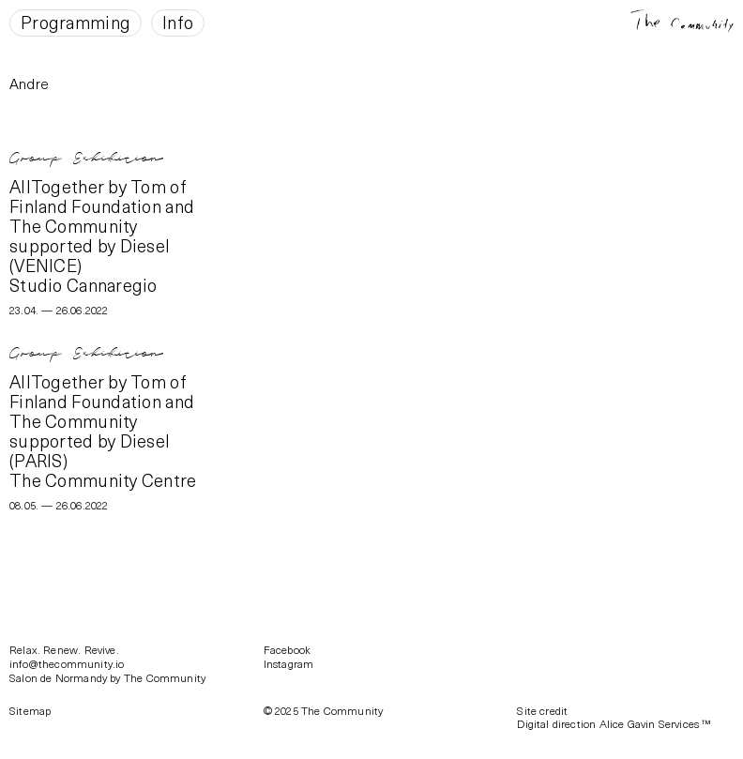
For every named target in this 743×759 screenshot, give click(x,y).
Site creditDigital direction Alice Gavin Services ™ (613, 717)
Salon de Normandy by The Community (107, 677)
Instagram (289, 663)
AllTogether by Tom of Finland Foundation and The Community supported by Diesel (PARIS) (101, 420)
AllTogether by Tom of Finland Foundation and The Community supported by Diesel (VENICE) (101, 225)
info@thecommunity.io (67, 663)
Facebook (287, 649)
